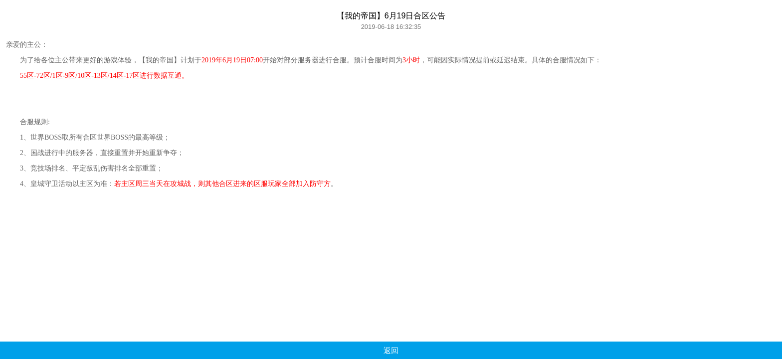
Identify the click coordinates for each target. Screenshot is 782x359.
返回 (391, 350)
